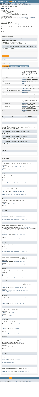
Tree (15, 1)
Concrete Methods (24, 66)
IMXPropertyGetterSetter (22, 17)
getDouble (24, 79)
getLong (23, 86)
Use (13, 1)
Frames (14, 3)
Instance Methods (14, 66)
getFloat (24, 81)
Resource (4, 59)
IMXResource (32, 17)
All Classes (25, 3)
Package (6, 1)
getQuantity (24, 92)
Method (15, 4)
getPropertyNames (26, 90)
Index (23, 1)
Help (26, 1)
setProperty (24, 103)
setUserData (24, 110)
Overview (2, 1)
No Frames (18, 3)
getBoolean (24, 69)
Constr (11, 4)
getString (24, 94)
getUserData (24, 98)
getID (23, 83)
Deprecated (19, 1)
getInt (23, 85)
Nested (5, 4)
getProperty (24, 88)
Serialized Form (5, 33)
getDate (23, 77)
